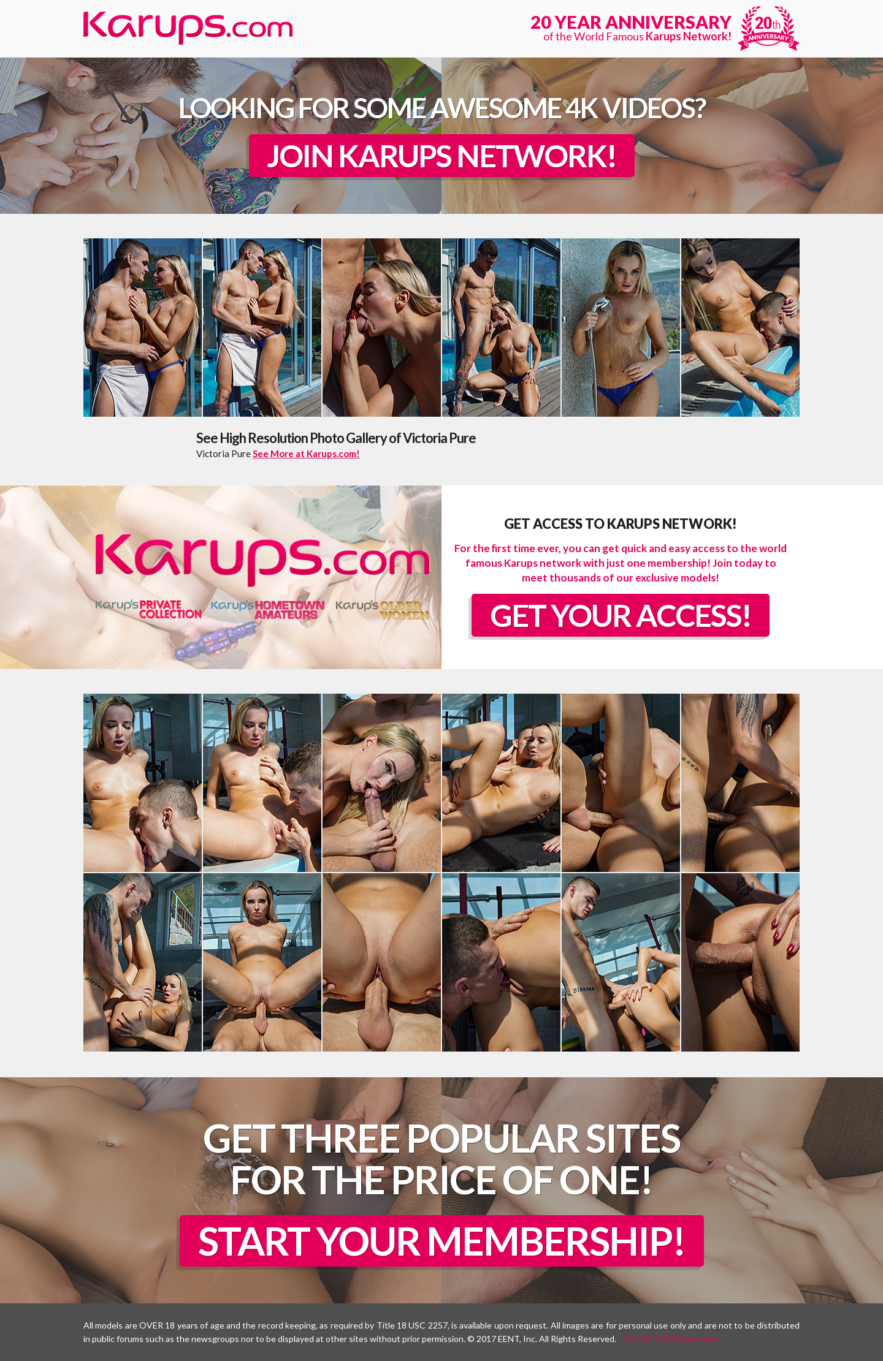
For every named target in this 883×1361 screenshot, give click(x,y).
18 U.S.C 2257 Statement (670, 1338)
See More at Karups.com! (306, 453)
